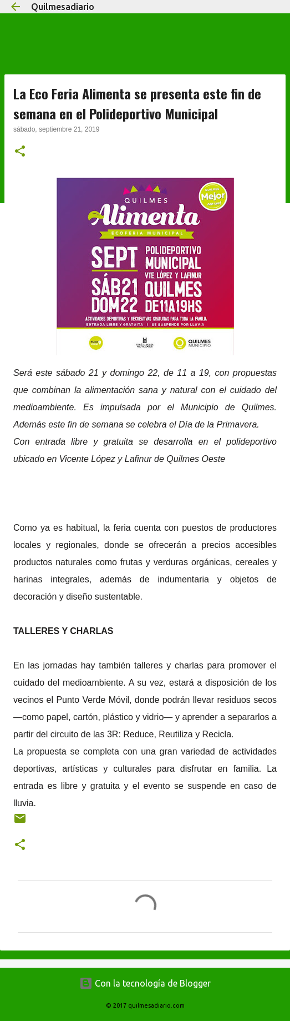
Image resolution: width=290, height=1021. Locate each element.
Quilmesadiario (62, 7)
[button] (20, 152)
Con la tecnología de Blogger (145, 983)
